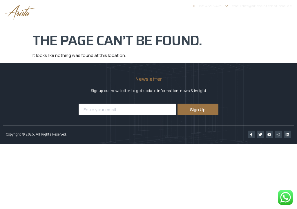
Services (191, 21)
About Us (157, 22)
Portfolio (224, 22)
